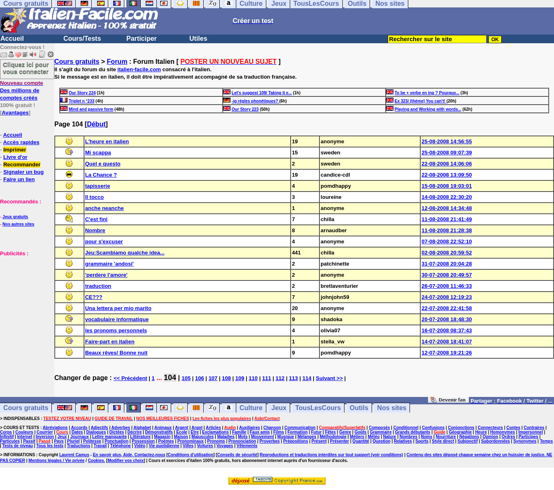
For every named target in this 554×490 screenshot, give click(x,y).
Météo (373, 436)
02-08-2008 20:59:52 (446, 253)
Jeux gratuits (15, 217)
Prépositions (295, 441)
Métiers (357, 436)
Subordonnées (495, 441)
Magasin (162, 436)
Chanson (272, 427)
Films (278, 432)
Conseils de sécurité (237, 455)
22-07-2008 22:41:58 (446, 308)
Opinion (490, 436)
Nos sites (391, 407)
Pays (58, 441)
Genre (345, 432)
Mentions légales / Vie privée (56, 460)
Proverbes (270, 441)
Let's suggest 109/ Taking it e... (262, 93)
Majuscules (202, 436)
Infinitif (7, 436)
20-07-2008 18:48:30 (446, 319)
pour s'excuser (104, 241)
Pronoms (216, 441)
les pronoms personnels (116, 330)
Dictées (116, 432)
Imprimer (14, 150)
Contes (513, 427)
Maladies (226, 436)
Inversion (45, 436)
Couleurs (24, 432)
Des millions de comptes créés (21, 90)
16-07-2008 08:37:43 (446, 330)
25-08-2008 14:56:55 (446, 141)
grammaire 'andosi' (109, 264)
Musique (285, 436)
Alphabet (142, 427)
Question (381, 441)
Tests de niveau (17, 445)
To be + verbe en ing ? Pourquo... (427, 93)
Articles (213, 427)
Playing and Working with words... (428, 109)
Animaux (163, 427)
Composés (379, 427)
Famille (239, 432)
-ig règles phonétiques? (255, 101)
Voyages (224, 445)
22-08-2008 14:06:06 (446, 164)
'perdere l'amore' (106, 275)
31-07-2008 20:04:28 (446, 264)
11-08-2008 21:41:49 (446, 219)
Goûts (360, 432)
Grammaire (381, 432)
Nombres (408, 436)
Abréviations (55, 427)
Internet (25, 436)
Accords (79, 427)
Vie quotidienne (164, 445)
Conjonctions (461, 427)
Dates (77, 432)
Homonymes (502, 432)
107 (213, 378)
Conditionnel (406, 427)
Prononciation (242, 441)
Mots (242, 436)
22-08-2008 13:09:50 (446, 175)
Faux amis (260, 432)
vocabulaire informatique (117, 319)
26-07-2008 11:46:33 (446, 286)
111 (266, 378)
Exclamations (215, 432)
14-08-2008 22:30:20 (446, 197)
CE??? (93, 297)
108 (226, 378)
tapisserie (97, 186)
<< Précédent (130, 378)
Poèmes (166, 441)
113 (293, 378)
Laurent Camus (74, 455)
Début (96, 124)
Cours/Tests (82, 38)
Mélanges (307, 436)
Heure (480, 432)
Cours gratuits (76, 61)
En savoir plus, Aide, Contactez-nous (129, 455)
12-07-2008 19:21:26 (446, 353)
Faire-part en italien (110, 341)
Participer (141, 38)
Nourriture (446, 436)
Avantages (15, 113)
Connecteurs (490, 427)
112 (280, 378)
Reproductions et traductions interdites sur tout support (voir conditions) (331, 455)
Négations (469, 436)
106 (199, 378)
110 (253, 378)
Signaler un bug (23, 172)
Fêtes (330, 432)
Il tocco (94, 197)
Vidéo (139, 445)
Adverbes (121, 427)
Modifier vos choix (125, 460)
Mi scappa (98, 152)
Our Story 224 (82, 93)
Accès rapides (21, 142)
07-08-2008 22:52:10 (446, 241)
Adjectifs (99, 427)
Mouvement (262, 436)
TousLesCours (318, 407)
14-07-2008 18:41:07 (446, 341)
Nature (389, 436)
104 (170, 377)
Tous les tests (49, 445)
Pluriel (73, 441)
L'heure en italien (107, 141)
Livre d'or (15, 157)
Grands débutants (413, 432)
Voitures (205, 445)
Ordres (508, 436)
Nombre (95, 230)
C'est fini (96, 219)
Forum (117, 61)
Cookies (96, 460)
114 (307, 378)
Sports (421, 441)
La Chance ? (101, 175)
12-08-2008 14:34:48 (446, 208)
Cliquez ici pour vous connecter (26, 68)
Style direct (443, 441)
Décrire (135, 432)
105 (186, 378)
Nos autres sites (18, 224)
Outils (359, 407)
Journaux (79, 436)
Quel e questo (103, 164)
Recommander (21, 164)
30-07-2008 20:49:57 (446, 275)
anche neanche (104, 208)
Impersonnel (530, 432)
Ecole (181, 432)
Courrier (45, 432)
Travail (100, 445)
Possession (143, 441)
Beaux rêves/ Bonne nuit (116, 353)
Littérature (140, 436)
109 (239, 378)
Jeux (278, 407)
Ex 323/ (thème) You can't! (421, 101)
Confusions (433, 427)
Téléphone (120, 445)
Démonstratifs (159, 432)
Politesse (92, 441)
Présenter (339, 441)
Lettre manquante (109, 436)
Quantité (360, 441)
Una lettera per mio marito (118, 308)
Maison (181, 436)
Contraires (534, 427)
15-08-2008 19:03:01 (446, 186)
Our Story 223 (245, 109)
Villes (188, 445)
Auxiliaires (249, 427)
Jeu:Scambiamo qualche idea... (125, 253)
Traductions (79, 445)
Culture (251, 407)
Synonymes (524, 441)
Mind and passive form (91, 109)
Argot (197, 427)
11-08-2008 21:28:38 (446, 230)
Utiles (198, 38)
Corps (6, 432)
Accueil (12, 38)
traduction (98, 286)
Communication (300, 427)
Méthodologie (333, 436)
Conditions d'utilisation (191, 455)
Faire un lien (19, 179)
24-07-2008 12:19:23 (446, 297)
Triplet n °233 (81, 101)
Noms (426, 436)
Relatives (403, 441)
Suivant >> (329, 378)
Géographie (460, 432)
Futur (316, 432)
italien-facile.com (139, 69)
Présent (319, 441)
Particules (10, 441)
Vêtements (247, 445)
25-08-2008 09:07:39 (446, 152)
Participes (528, 436)
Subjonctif (468, 441)
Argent (181, 427)
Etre (194, 432)
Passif (29, 441)
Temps (546, 441)
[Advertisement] (24, 298)
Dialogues (96, 432)
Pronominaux (190, 441)
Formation (297, 432)
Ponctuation (116, 441)
